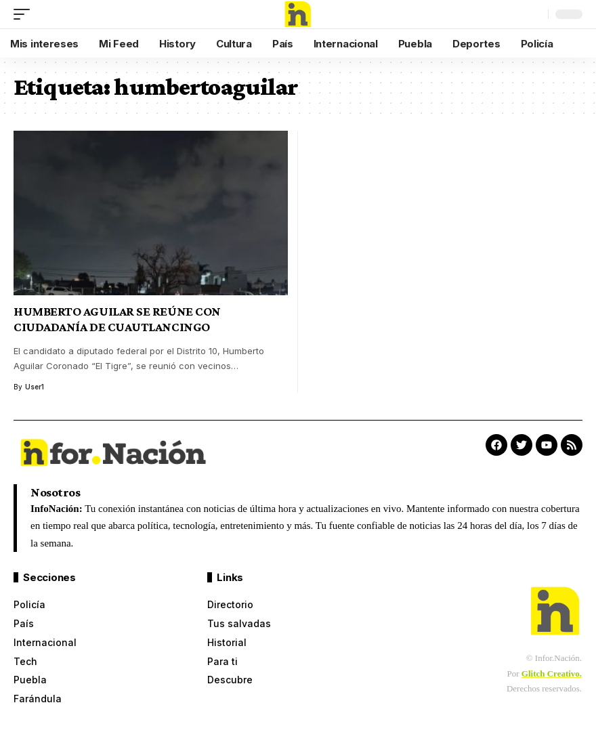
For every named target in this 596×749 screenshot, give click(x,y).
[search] (534, 14)
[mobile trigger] (25, 14)
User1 (34, 387)
